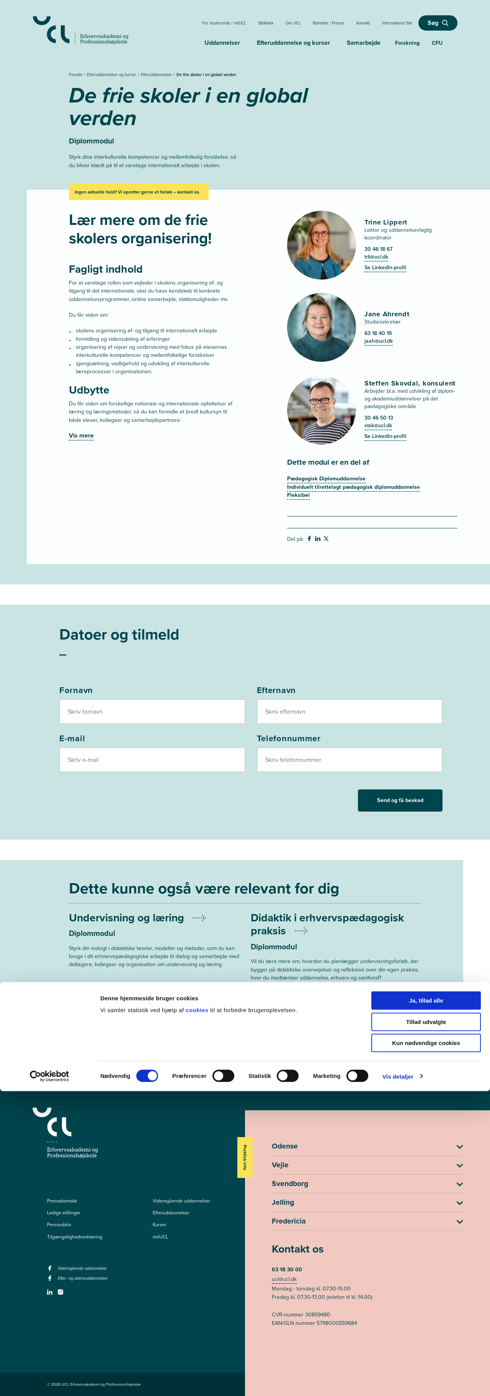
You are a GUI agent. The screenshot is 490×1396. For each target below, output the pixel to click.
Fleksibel (298, 495)
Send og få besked (400, 800)
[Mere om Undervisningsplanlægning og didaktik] (336, 955)
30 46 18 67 (378, 249)
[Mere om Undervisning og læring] (154, 942)
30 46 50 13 (378, 418)
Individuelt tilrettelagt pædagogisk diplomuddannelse (353, 487)
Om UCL (293, 23)
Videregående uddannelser (181, 1201)
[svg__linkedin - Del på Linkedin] (318, 539)
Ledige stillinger (63, 1212)
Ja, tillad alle (426, 1305)
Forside (76, 75)
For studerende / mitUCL (224, 23)
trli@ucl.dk (376, 257)
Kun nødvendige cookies (426, 1347)
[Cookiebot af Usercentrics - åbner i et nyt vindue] (49, 1381)
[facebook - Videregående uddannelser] (50, 1271)
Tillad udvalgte (426, 1326)
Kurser (159, 1224)
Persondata (59, 1224)
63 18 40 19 (378, 333)
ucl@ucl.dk (284, 1279)
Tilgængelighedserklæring (74, 1236)
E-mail (72, 739)
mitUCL (160, 1236)
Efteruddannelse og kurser (293, 42)
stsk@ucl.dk (378, 425)
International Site (397, 23)
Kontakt (363, 23)
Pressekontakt (62, 1201)
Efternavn (276, 690)
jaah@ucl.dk (378, 341)
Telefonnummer (289, 739)
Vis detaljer (397, 1381)
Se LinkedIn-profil (385, 268)
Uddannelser (222, 42)
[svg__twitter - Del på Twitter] (327, 539)
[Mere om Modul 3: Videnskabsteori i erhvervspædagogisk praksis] (154, 1034)
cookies (198, 1314)
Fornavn (76, 690)
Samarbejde (364, 42)
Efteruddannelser (157, 75)
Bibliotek (265, 23)
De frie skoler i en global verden (206, 75)
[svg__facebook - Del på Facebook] (310, 539)
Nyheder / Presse (328, 23)
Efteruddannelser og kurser (112, 75)
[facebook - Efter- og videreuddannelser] (50, 1280)
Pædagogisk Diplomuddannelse (326, 479)
